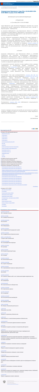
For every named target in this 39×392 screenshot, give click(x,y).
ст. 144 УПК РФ (3, 350)
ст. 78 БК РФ (3, 329)
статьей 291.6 (14, 67)
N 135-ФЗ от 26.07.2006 (5, 262)
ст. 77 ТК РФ (3, 346)
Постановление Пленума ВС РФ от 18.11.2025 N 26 (11, 176)
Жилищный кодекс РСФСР (7, 194)
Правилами (12, 83)
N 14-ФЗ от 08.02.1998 (5, 270)
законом (21, 79)
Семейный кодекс (5, 153)
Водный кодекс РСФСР (6, 189)
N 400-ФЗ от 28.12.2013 (5, 211)
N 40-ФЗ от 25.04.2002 (5, 220)
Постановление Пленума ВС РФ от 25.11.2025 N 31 (11, 166)
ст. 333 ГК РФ (3, 308)
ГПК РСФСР (4, 191)
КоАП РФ (4, 145)
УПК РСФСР (4, 206)
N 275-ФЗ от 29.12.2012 (5, 232)
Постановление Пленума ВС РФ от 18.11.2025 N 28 (11, 183)
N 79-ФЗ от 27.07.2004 (5, 228)
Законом (32, 77)
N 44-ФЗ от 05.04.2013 (5, 291)
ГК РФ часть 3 (4, 138)
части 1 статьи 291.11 (32, 97)
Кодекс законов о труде (6, 201)
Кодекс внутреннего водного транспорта (10, 146)
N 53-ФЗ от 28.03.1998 (5, 300)
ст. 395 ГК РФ (3, 317)
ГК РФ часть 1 (4, 135)
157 (33, 76)
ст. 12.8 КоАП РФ (4, 335)
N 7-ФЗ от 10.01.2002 (4, 249)
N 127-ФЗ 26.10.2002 (4, 283)
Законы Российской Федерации (8, 159)
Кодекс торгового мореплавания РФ (9, 148)
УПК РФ (3, 156)
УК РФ (3, 154)
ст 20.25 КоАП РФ (4, 321)
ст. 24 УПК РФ (3, 359)
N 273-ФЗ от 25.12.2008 (5, 241)
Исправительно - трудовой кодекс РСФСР (10, 197)
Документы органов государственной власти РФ (11, 164)
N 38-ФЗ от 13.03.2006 (5, 245)
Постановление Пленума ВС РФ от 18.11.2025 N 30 (12, 178)
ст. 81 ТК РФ (3, 325)
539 (34, 75)
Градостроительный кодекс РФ (8, 141)
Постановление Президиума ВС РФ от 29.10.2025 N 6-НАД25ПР (14, 184)
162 (37, 76)
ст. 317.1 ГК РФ (3, 312)
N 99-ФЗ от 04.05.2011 (5, 266)
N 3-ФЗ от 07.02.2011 (4, 253)
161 (35, 76)
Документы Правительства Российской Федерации (12, 162)
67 (31, 76)
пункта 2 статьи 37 (33, 43)
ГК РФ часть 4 (4, 140)
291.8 (19, 102)
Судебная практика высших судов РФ (9, 158)
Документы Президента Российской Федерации (11, 161)
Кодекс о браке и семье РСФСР (8, 202)
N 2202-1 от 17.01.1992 (4, 279)
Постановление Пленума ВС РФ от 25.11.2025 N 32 (11, 168)
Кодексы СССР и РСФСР (6, 188)
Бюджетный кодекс (6, 133)
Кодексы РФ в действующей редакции (9, 132)
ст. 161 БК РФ (3, 342)
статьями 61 (28, 76)
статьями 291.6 (13, 102)
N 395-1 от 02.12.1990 (4, 304)
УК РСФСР (4, 204)
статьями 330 (29, 75)
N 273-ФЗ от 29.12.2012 (5, 224)
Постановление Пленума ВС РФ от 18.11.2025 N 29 (11, 181)
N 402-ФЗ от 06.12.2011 (5, 258)
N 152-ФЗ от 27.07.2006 (5, 287)
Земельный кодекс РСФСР (7, 196)
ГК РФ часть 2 (4, 136)
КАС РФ (3, 143)
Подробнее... (35, 186)
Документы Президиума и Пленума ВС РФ (10, 165)
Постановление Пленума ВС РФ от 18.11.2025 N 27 (11, 179)
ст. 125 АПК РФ (3, 374)
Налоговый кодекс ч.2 (6, 151)
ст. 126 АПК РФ (3, 364)
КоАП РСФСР (4, 199)
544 (37, 75)
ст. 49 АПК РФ (3, 369)
